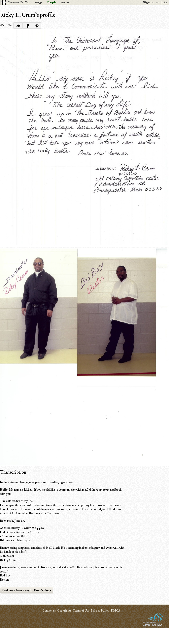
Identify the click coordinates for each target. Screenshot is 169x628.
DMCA (115, 611)
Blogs (38, 2)
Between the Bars (18, 2)
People (51, 2)
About (65, 2)
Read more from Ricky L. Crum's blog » (26, 590)
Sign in (148, 2)
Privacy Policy (100, 611)
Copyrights (64, 611)
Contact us (49, 611)
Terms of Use (81, 611)
